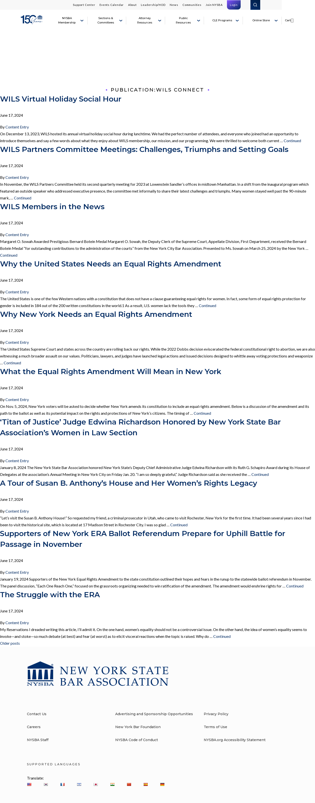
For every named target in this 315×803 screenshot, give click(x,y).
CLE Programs (222, 20)
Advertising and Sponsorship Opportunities (154, 714)
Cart (288, 20)
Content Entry (17, 127)
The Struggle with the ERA (50, 594)
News (174, 4)
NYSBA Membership (67, 20)
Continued (292, 140)
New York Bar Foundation (138, 727)
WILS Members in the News (52, 206)
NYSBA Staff (37, 740)
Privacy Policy (216, 714)
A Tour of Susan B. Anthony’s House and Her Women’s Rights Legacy (128, 483)
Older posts (10, 643)
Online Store (261, 20)
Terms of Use (215, 727)
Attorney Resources (144, 20)
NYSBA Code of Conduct (136, 740)
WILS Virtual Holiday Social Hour (60, 98)
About (132, 4)
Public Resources (183, 20)
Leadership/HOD (153, 4)
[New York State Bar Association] (32, 22)
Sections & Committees (105, 20)
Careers (34, 727)
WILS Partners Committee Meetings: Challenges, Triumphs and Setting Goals (144, 149)
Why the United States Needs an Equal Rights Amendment (110, 263)
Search (255, 5)
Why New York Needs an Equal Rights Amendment (96, 314)
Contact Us (36, 714)
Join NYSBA (214, 4)
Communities (192, 4)
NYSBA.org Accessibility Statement (235, 740)
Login (234, 4)
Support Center (84, 4)
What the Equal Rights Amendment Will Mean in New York (110, 371)
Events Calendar (112, 4)
